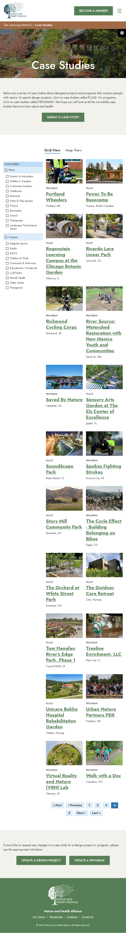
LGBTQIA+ (16, 273)
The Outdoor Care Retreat (100, 590)
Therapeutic (16, 220)
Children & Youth (19, 258)
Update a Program (89, 860)
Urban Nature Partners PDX (101, 712)
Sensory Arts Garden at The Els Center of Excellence (102, 408)
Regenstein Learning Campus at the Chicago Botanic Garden (63, 260)
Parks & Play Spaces (21, 201)
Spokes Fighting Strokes (103, 469)
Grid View (52, 150)
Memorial (15, 196)
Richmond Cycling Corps (61, 324)
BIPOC (14, 253)
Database (72, 917)
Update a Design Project (41, 860)
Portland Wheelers (56, 196)
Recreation (16, 210)
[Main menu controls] (119, 11)
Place (12, 170)
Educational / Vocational (23, 268)
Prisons (14, 205)
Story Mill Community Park (64, 524)
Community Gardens (21, 186)
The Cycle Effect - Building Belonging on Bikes (103, 530)
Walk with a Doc (103, 775)
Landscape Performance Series (23, 227)
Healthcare (16, 191)
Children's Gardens (20, 181)
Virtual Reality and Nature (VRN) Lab (61, 781)
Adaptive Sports (19, 243)
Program (13, 237)
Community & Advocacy (23, 263)
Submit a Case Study (63, 117)
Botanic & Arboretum (21, 176)
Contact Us (88, 917)
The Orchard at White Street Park (62, 593)
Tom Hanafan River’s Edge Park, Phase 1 (60, 654)
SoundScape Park (59, 469)
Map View (74, 150)
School (13, 215)
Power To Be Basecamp (99, 196)
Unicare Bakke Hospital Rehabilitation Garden (62, 718)
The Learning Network (17, 25)
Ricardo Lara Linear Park (100, 251)
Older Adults (17, 283)
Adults (13, 248)
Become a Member (93, 11)
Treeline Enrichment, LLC (103, 651)
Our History (39, 917)
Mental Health (17, 278)
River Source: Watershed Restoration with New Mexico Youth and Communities (103, 336)
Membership (56, 917)
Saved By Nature (64, 399)
